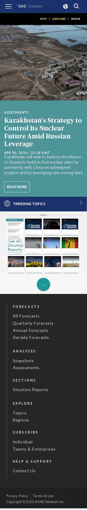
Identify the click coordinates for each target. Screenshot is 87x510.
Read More (17, 187)
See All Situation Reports (15, 245)
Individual (23, 443)
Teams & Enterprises (34, 451)
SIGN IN (75, 18)
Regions (21, 422)
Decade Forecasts (31, 339)
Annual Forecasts (30, 332)
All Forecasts (26, 318)
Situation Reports (30, 391)
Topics (19, 415)
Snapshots (23, 362)
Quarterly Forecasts (33, 325)
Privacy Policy (17, 498)
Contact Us (24, 472)
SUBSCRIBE (59, 18)
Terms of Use (43, 498)
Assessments (26, 370)
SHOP (43, 18)
